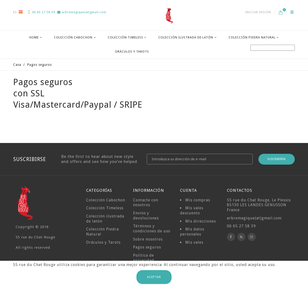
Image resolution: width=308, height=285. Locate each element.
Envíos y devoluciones (146, 215)
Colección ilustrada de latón (185, 37)
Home (34, 37)
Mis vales (194, 242)
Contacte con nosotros (145, 202)
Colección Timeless (125, 37)
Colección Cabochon (73, 37)
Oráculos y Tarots (132, 51)
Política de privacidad (143, 258)
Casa (17, 65)
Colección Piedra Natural (252, 37)
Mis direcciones (200, 221)
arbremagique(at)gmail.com (81, 12)
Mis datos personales (192, 231)
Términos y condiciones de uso (151, 228)
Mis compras (197, 200)
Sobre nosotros (148, 239)
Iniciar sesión (258, 12)
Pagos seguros (147, 247)
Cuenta (188, 190)
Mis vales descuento (191, 210)
